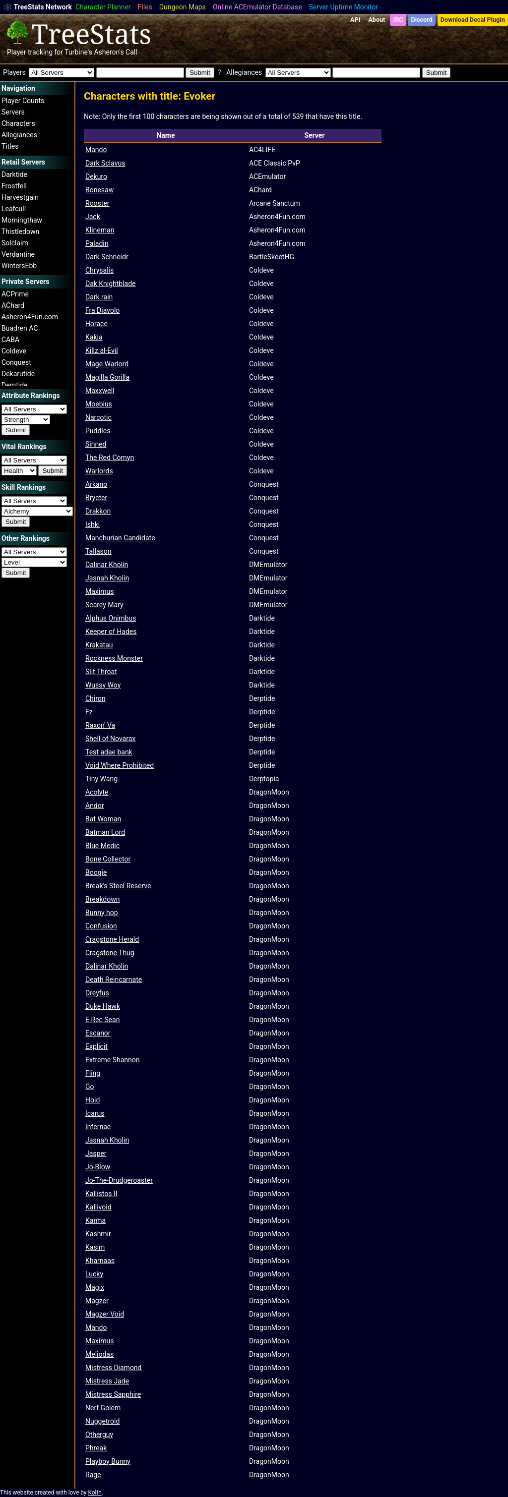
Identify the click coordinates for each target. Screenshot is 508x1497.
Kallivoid (98, 1207)
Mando (96, 150)
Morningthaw (21, 220)
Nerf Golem (103, 1408)
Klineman (99, 230)
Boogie (96, 872)
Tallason (98, 551)
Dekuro (96, 176)
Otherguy (99, 1435)
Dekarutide (18, 374)
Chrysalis (99, 270)
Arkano (96, 484)
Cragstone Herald (112, 939)
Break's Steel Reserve (118, 886)
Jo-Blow (97, 1167)
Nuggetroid (102, 1421)
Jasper (96, 1153)
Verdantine (18, 254)
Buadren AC (19, 328)
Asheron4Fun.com (29, 317)
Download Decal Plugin (473, 19)
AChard (12, 305)
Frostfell (14, 186)
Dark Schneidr (106, 257)
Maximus (99, 591)
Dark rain (99, 297)
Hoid (92, 1100)
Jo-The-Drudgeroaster (119, 1180)
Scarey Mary (104, 605)
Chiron (95, 698)
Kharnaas (100, 1261)
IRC (398, 19)
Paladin (96, 243)
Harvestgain (20, 197)
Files (145, 7)
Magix (94, 1287)
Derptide (14, 385)
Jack (92, 217)
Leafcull (13, 209)
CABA (10, 340)
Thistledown (20, 231)
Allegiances (19, 135)
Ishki (92, 524)
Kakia (94, 337)
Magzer (97, 1301)
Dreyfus (97, 993)
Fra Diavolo (102, 310)
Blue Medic (102, 846)
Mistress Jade (107, 1381)
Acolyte (96, 792)
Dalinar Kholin (106, 565)
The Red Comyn (109, 457)
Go (89, 1087)
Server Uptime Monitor (344, 7)
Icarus (94, 1113)
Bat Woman (103, 819)
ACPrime (15, 294)
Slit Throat (101, 672)
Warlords (99, 471)
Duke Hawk (102, 1006)
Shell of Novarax (110, 739)
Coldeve (13, 351)
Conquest (16, 362)
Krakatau (99, 645)
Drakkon (98, 511)
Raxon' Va (100, 725)
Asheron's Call (115, 52)
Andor (94, 805)
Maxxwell (99, 391)
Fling (92, 1073)
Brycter (96, 498)
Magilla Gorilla (107, 377)
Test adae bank (108, 752)
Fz (89, 712)
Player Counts (22, 101)
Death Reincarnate (113, 979)
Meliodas (99, 1354)
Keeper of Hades (110, 631)
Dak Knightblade (110, 284)
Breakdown (102, 899)
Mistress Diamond (113, 1368)
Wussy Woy (103, 685)
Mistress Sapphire (113, 1394)
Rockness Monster (114, 658)
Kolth (94, 1492)
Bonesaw (99, 190)
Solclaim (14, 243)
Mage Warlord (106, 364)
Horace (96, 324)
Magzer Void (104, 1314)
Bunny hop (101, 913)
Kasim (95, 1247)
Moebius (98, 404)
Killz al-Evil (101, 350)
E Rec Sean (102, 1020)
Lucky (94, 1274)
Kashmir (98, 1234)
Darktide (14, 174)
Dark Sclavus (105, 163)
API (355, 19)
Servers (13, 112)
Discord (422, 19)
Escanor (98, 1033)
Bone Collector (107, 859)
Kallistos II (101, 1194)
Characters (18, 123)
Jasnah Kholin (107, 578)
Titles (9, 146)
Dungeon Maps (182, 7)
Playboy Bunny (107, 1461)
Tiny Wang (101, 779)
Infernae (98, 1127)
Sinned (96, 444)
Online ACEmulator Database (257, 7)
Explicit (96, 1046)
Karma (95, 1220)
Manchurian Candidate (120, 538)
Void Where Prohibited (119, 765)
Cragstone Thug (109, 953)
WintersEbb (19, 266)
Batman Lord (105, 832)
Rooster (97, 203)
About (376, 19)
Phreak (96, 1448)
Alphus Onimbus (110, 618)
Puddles (97, 431)
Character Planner (103, 7)
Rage (93, 1475)
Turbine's (78, 52)
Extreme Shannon (112, 1060)
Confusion (101, 926)
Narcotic (98, 417)
